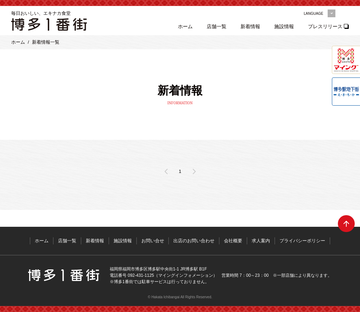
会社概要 (233, 240)
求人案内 (261, 240)
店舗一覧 (217, 26)
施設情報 (284, 26)
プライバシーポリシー (303, 240)
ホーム (185, 26)
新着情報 (251, 26)
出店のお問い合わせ (194, 240)
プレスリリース (325, 26)
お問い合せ (152, 240)
